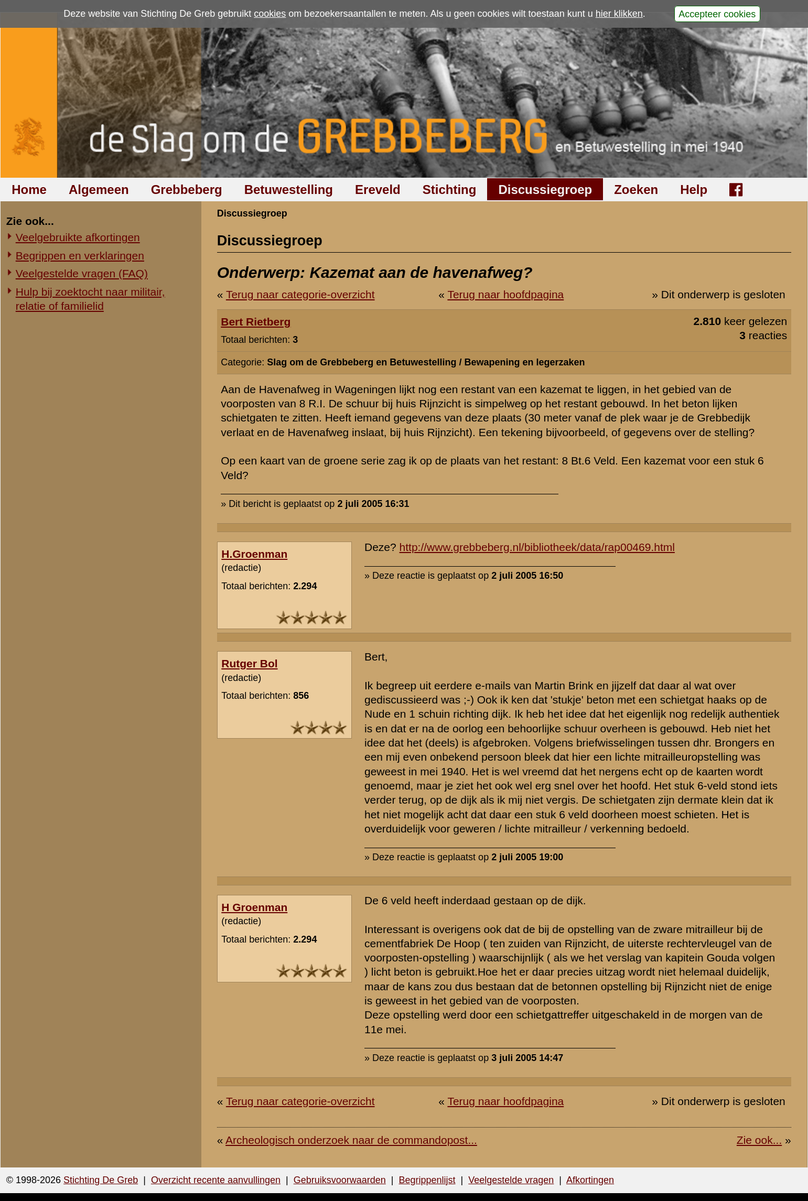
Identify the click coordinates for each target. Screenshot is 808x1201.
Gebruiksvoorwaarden (340, 1180)
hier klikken (619, 13)
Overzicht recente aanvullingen (216, 1180)
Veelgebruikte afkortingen (78, 237)
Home (29, 189)
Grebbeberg (186, 189)
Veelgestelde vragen (511, 1180)
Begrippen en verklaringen (80, 256)
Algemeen (99, 189)
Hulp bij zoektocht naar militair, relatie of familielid (90, 299)
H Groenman (254, 907)
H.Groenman (254, 554)
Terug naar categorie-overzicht (300, 294)
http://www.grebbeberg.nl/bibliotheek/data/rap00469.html (537, 547)
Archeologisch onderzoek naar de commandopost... (351, 1140)
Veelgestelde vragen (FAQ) (82, 273)
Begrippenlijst (426, 1180)
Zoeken (636, 189)
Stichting (450, 189)
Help (693, 189)
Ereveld (378, 189)
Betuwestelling (288, 189)
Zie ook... (759, 1140)
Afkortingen (590, 1180)
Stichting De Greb (100, 1180)
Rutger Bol (249, 663)
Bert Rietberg (255, 322)
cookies (270, 13)
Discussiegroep (545, 189)
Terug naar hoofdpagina (505, 294)
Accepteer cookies (717, 13)
